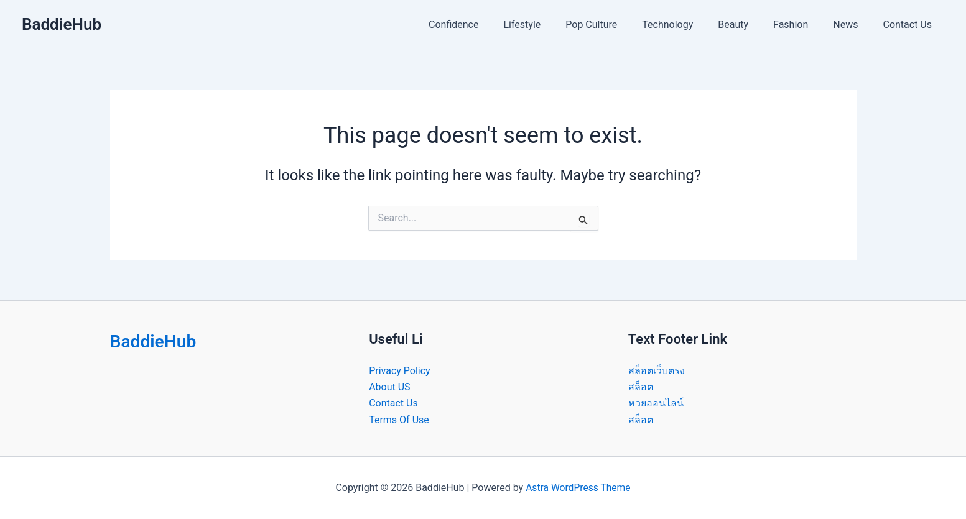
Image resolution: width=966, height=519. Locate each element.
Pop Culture (618, 24)
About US (389, 387)
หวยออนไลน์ (656, 403)
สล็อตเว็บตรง (656, 371)
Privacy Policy (399, 371)
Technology (689, 24)
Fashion (803, 24)
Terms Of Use (399, 420)
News (852, 24)
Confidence (491, 24)
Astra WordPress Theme (577, 488)
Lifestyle (554, 24)
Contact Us (909, 24)
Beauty (750, 24)
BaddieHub (61, 24)
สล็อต (640, 387)
